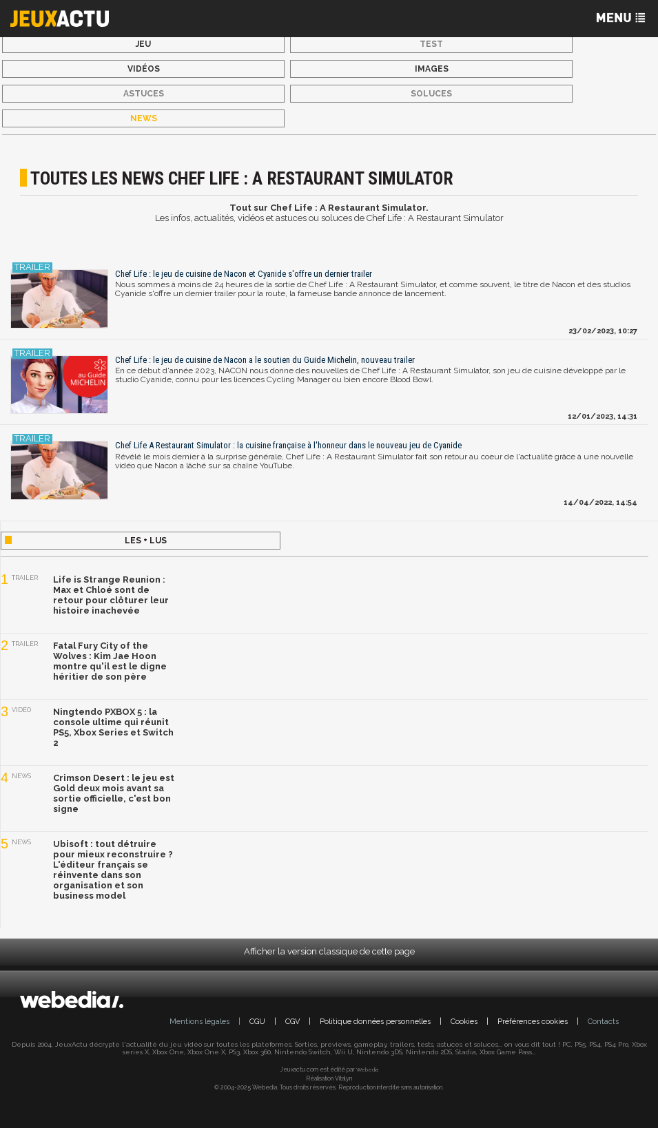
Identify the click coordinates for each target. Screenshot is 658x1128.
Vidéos (143, 69)
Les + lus (146, 540)
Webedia (367, 1069)
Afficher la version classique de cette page (329, 951)
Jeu (143, 44)
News (143, 118)
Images (432, 69)
